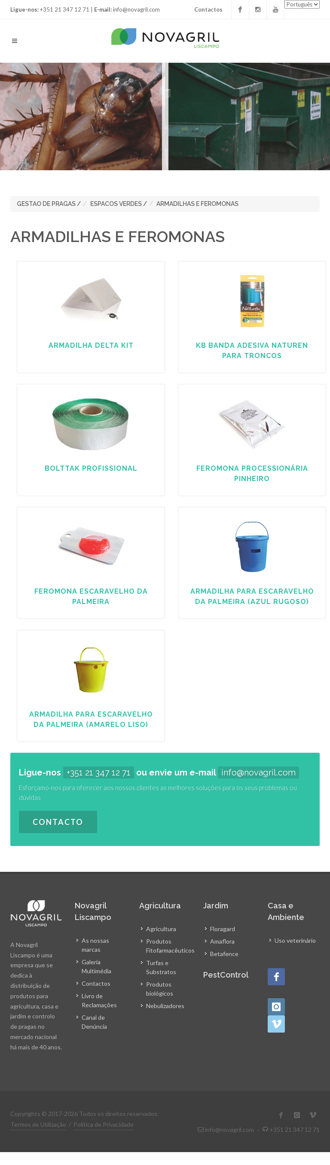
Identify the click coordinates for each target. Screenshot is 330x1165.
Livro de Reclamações (99, 1000)
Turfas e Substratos (161, 967)
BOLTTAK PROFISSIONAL (91, 468)
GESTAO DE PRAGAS (46, 203)
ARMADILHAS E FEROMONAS (197, 203)
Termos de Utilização (38, 1124)
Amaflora (222, 941)
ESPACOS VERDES (116, 203)
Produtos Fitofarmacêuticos (170, 946)
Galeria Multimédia (96, 966)
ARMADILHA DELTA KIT (91, 345)
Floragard (222, 928)
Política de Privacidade (103, 1124)
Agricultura (161, 928)
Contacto (58, 822)
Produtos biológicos (159, 989)
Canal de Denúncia (94, 1022)
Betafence (224, 953)
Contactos (208, 9)
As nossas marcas (95, 945)
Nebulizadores (165, 1005)
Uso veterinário (295, 940)
